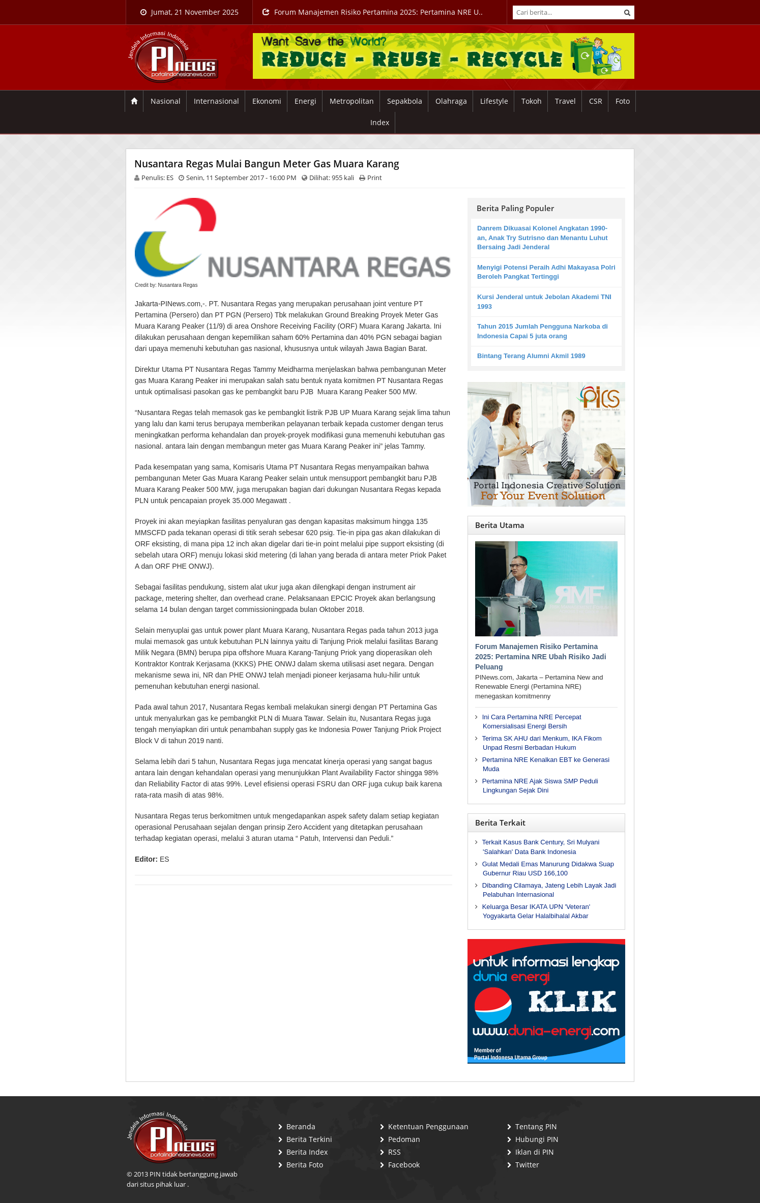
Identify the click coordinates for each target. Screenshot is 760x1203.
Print (374, 177)
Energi (305, 101)
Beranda (300, 1126)
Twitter (527, 1164)
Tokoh (531, 101)
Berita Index (307, 1152)
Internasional (216, 101)
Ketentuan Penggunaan (428, 1126)
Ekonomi (266, 101)
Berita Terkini (309, 1139)
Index (379, 122)
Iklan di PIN (534, 1152)
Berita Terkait (500, 822)
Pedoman (404, 1139)
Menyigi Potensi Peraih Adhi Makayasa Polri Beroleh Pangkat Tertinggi (546, 272)
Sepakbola (404, 101)
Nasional (166, 101)
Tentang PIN (536, 1126)
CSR (595, 101)
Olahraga (451, 101)
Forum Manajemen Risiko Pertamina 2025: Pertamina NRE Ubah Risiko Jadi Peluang (540, 656)
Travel (565, 101)
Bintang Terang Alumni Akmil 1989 (531, 356)
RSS (394, 1152)
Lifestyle (494, 101)
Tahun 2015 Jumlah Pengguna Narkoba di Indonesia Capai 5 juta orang (542, 331)
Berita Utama (499, 525)
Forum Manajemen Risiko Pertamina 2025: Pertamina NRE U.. (372, 12)
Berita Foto (304, 1164)
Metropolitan (352, 101)
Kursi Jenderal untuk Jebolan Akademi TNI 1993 (544, 301)
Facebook (404, 1164)
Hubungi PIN (537, 1139)
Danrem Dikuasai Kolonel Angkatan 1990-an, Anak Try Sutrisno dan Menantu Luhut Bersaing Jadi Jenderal (542, 237)
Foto (623, 101)
